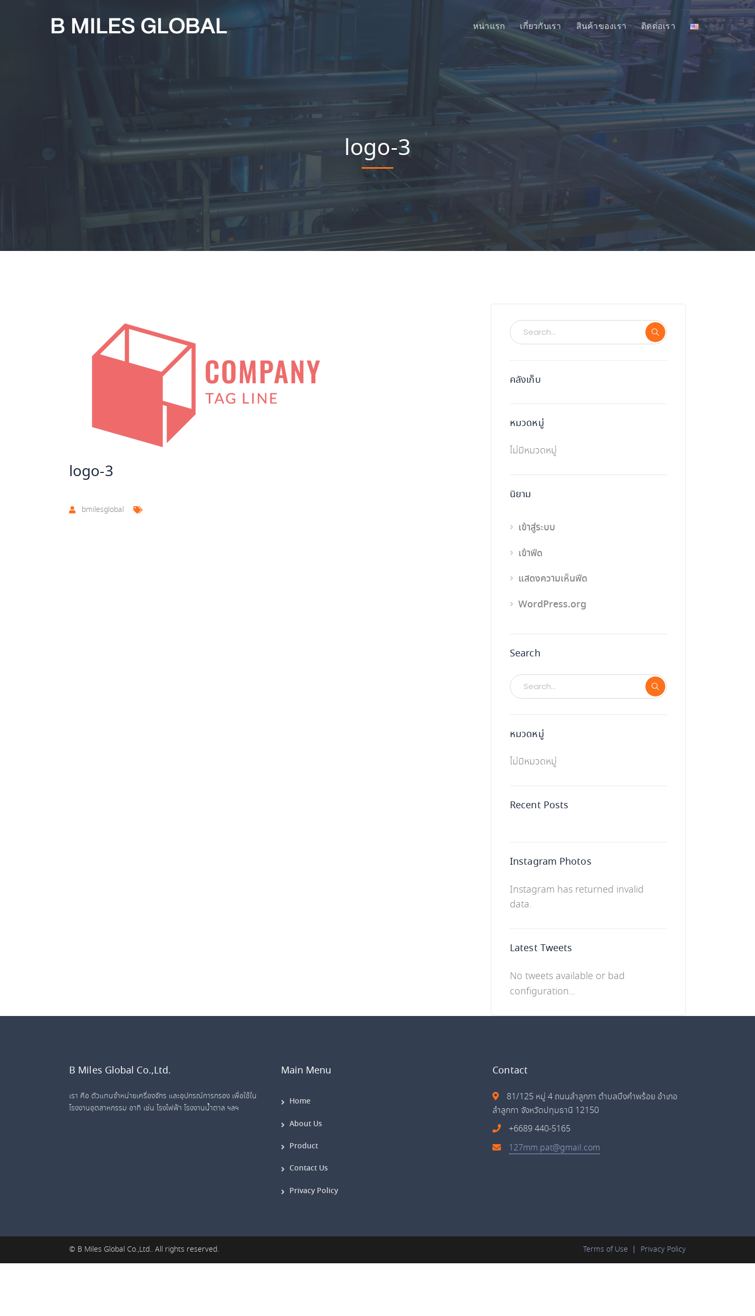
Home (300, 1101)
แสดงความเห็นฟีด (552, 579)
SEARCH (655, 332)
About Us (305, 1124)
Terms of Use (605, 1249)
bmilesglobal (103, 510)
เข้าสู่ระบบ (536, 528)
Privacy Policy (313, 1191)
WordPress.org (552, 605)
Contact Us (308, 1168)
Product (303, 1146)
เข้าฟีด (530, 553)
